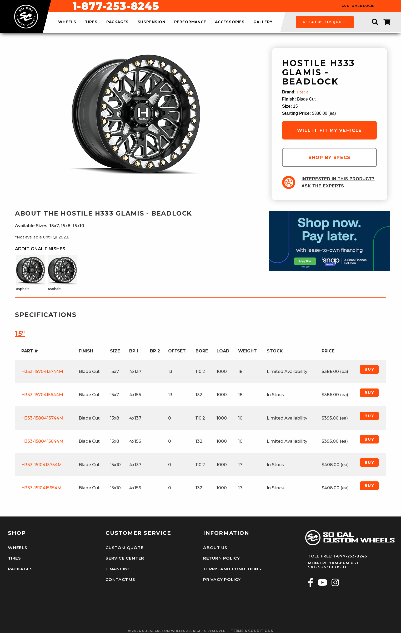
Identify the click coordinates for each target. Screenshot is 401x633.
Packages (19, 566)
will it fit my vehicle (329, 130)
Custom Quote (123, 547)
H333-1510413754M (41, 464)
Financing (117, 566)
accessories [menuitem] (230, 22)
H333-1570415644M (42, 394)
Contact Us (120, 575)
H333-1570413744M (42, 371)
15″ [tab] (20, 333)
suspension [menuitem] (152, 22)
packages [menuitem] (117, 22)
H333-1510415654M (41, 487)
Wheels (17, 547)
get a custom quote (325, 22)
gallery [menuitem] (263, 22)
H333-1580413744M (42, 418)
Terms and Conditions (230, 566)
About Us (214, 547)
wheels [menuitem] (67, 22)
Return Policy (220, 556)
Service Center (124, 556)
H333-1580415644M (42, 441)
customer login (358, 5)
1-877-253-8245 (230, 6)
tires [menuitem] (91, 22)
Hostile (303, 92)
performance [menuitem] (190, 22)
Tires (14, 556)
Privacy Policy (221, 575)
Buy (369, 369)
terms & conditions (252, 625)
